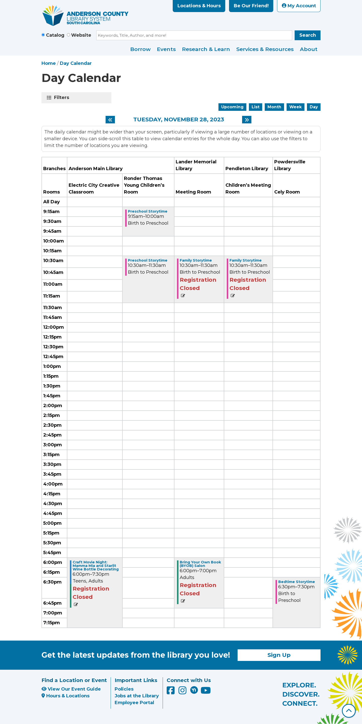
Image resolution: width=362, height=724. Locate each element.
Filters (62, 97)
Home (48, 63)
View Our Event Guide (71, 689)
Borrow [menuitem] (140, 49)
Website (81, 35)
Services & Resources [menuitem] (265, 49)
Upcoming (232, 107)
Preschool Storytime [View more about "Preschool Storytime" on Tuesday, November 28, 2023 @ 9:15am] (147, 211)
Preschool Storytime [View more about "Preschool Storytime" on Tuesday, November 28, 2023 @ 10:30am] (147, 260)
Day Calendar (76, 63)
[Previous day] (110, 119)
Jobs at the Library (137, 696)
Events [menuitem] (166, 49)
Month (274, 107)
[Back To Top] (349, 711)
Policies (124, 689)
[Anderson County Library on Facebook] (171, 692)
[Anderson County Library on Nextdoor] (194, 690)
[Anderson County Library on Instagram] (183, 692)
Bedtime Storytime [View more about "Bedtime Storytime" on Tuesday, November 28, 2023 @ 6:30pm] (296, 582)
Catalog (55, 35)
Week (295, 107)
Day (314, 107)
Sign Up (279, 654)
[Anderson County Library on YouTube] (206, 692)
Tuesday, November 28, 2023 (178, 119)
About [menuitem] (309, 49)
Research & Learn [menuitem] (206, 49)
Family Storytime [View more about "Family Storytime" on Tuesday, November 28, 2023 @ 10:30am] (196, 260)
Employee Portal (134, 702)
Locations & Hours (199, 6)
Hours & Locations (65, 696)
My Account (299, 6)
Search (307, 35)
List (255, 107)
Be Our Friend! (251, 6)
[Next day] (246, 119)
